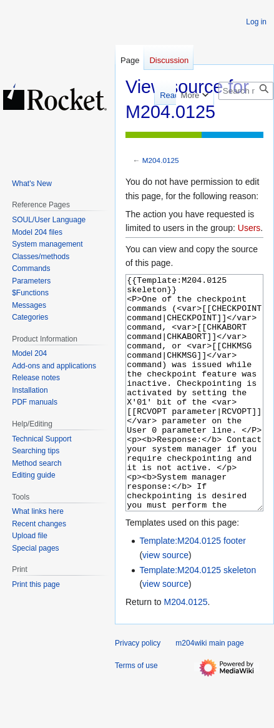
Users (249, 228)
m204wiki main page (209, 690)
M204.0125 (160, 160)
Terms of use (136, 712)
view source (165, 602)
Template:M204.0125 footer (192, 588)
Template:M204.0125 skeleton (197, 617)
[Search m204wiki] (245, 91)
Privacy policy (137, 690)
